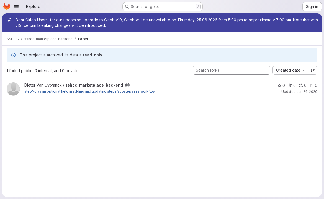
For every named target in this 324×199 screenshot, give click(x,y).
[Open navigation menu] (16, 6)
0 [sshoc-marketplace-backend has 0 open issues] (313, 85)
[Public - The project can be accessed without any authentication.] (127, 85)
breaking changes (54, 25)
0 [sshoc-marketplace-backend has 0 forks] (292, 85)
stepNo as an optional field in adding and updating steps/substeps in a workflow (90, 91)
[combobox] (290, 70)
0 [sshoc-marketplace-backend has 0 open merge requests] (303, 85)
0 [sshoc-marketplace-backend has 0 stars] (281, 85)
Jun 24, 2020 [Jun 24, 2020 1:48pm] (307, 92)
